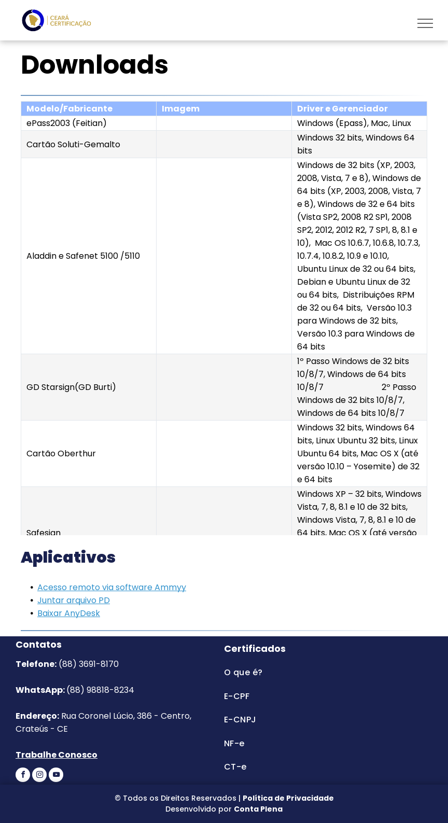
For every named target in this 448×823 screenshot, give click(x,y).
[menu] (425, 23)
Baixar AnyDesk (68, 613)
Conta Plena (258, 809)
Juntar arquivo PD (73, 600)
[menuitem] (319, 672)
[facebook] (23, 776)
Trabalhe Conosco (56, 755)
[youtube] (56, 776)
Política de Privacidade (288, 798)
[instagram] (39, 776)
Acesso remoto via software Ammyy (111, 587)
